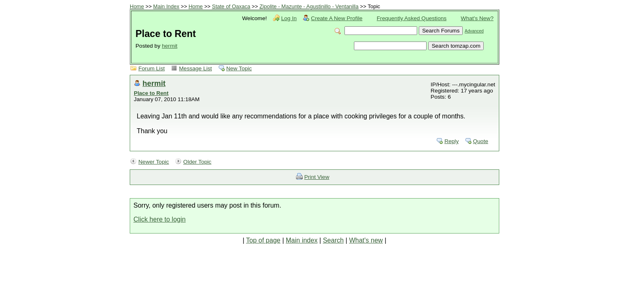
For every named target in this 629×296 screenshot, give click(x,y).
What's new (366, 240)
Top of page (263, 240)
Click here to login (159, 219)
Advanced (474, 31)
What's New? (477, 18)
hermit (169, 46)
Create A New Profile (336, 18)
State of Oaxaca (231, 6)
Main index (301, 240)
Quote (480, 141)
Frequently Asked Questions (412, 18)
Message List (195, 68)
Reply (451, 141)
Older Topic (197, 162)
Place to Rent (151, 93)
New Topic (239, 68)
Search (333, 240)
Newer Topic (153, 162)
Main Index (166, 6)
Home (137, 6)
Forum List (151, 68)
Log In (289, 18)
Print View (316, 177)
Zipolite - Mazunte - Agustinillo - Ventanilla (308, 6)
